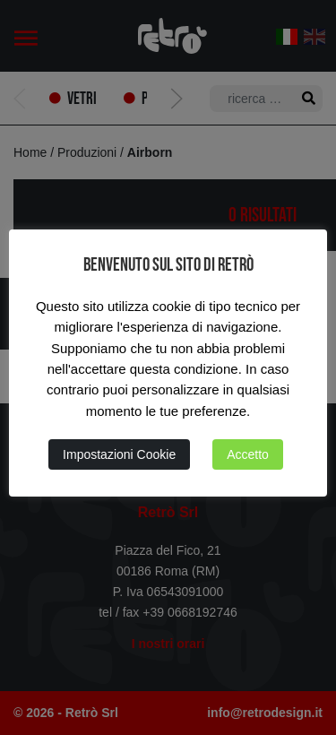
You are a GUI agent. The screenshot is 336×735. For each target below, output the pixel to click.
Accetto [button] (248, 454)
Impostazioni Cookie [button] (119, 454)
